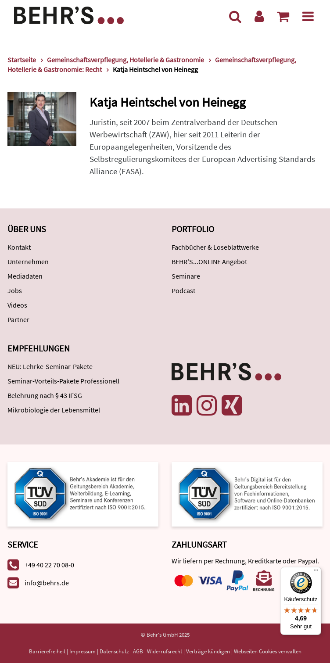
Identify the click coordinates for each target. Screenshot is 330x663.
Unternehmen (28, 261)
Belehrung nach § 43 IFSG (44, 395)
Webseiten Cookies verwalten (267, 651)
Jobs (14, 290)
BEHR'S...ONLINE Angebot (209, 261)
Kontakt (19, 247)
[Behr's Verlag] (69, 14)
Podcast (183, 290)
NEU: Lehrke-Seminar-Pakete (50, 366)
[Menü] (308, 16)
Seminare (186, 276)
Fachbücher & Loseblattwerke (215, 247)
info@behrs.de (47, 582)
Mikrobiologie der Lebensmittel (53, 409)
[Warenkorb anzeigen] (283, 16)
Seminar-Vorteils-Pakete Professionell (63, 380)
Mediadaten (25, 276)
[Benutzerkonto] (259, 16)
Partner (18, 319)
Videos (17, 305)
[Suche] (235, 16)
